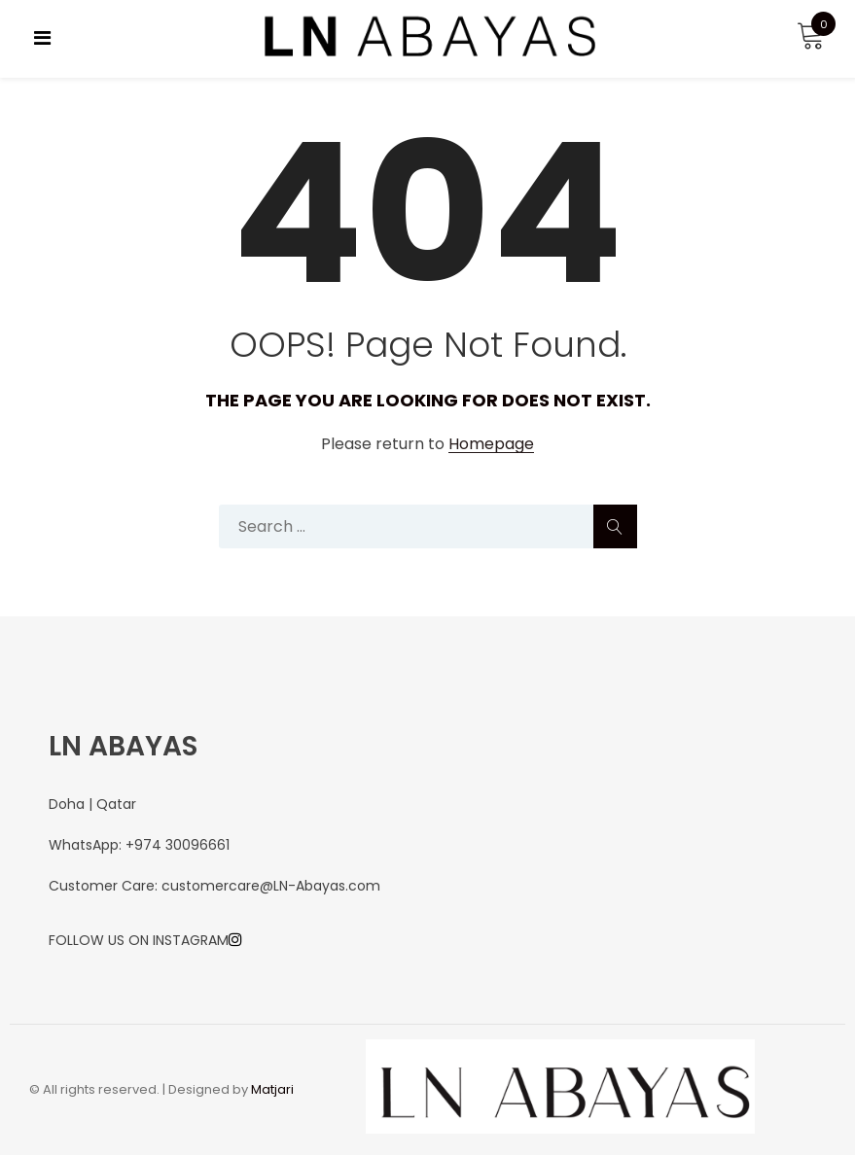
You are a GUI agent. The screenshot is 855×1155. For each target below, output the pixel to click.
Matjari (272, 1089)
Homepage (491, 445)
